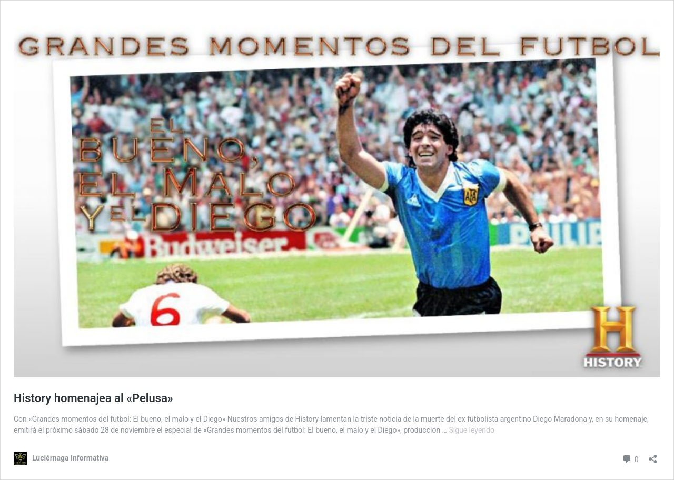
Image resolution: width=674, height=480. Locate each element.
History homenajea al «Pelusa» (93, 398)
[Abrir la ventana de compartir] (653, 455)
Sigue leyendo (471, 430)
